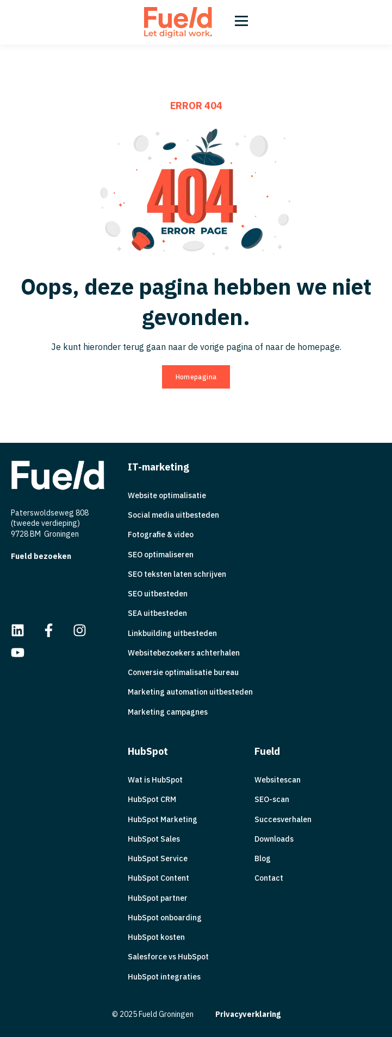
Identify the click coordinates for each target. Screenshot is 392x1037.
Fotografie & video (161, 534)
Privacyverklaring (248, 1014)
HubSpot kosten (156, 937)
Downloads (274, 839)
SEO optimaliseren (161, 554)
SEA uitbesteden (157, 613)
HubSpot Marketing (162, 819)
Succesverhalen (283, 819)
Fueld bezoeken (41, 556)
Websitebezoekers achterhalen (184, 653)
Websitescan (277, 780)
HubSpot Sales (154, 839)
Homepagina (196, 377)
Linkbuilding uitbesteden (172, 633)
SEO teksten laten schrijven (177, 574)
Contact (268, 878)
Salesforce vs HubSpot (168, 957)
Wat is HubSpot (155, 780)
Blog (262, 858)
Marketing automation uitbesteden (190, 692)
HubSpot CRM (152, 799)
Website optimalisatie (167, 495)
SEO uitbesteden (158, 594)
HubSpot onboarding (165, 918)
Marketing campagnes (168, 712)
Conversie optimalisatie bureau (183, 672)
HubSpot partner (158, 898)
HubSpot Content (158, 878)
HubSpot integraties (164, 977)
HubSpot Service (158, 858)
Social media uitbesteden (173, 515)
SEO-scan (271, 799)
